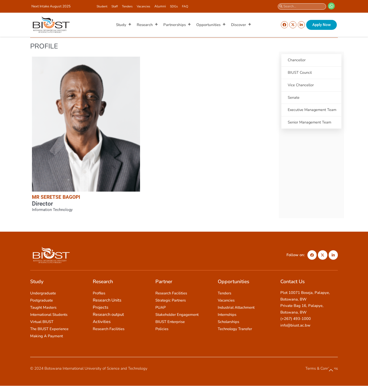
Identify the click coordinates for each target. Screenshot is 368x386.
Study (124, 25)
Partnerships (177, 25)
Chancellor (297, 60)
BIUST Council (300, 73)
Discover (241, 25)
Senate (294, 98)
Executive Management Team (308, 114)
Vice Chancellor (301, 85)
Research (147, 25)
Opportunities (211, 25)
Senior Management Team (310, 129)
